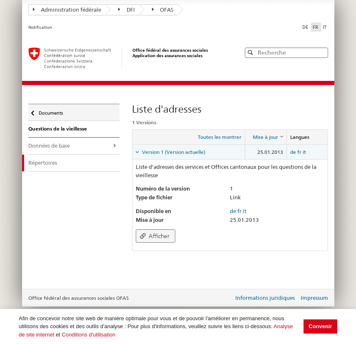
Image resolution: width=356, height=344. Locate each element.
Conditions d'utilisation (88, 334)
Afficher (154, 236)
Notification (40, 27)
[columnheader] (266, 137)
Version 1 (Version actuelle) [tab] (173, 152)
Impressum (314, 297)
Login (225, 298)
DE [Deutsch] (305, 27)
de (293, 152)
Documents (50, 111)
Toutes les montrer (219, 137)
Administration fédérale (67, 10)
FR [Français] (316, 27)
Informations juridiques (265, 297)
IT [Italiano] (324, 27)
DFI (126, 10)
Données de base (49, 145)
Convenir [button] (320, 326)
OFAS (163, 10)
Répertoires (42, 162)
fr (299, 152)
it (304, 152)
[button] (321, 52)
